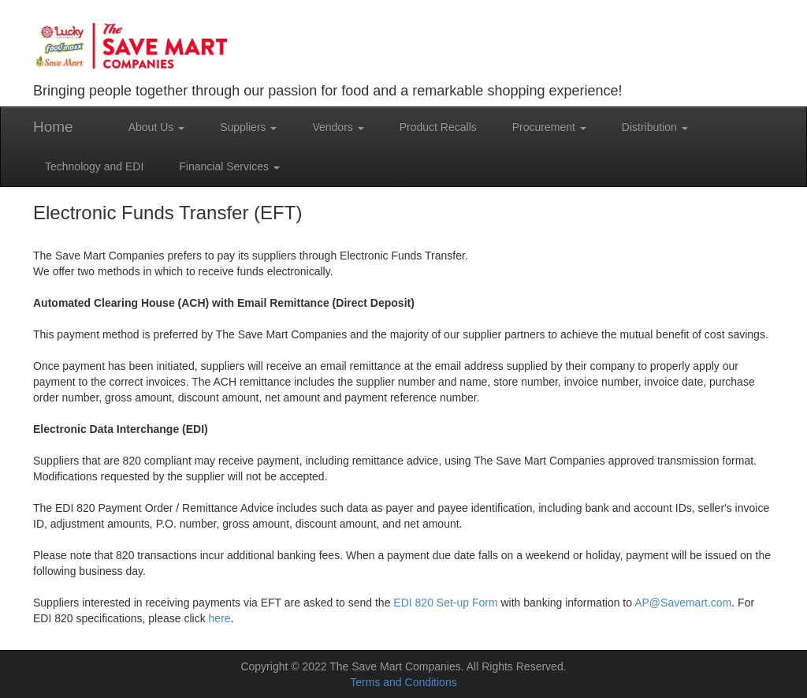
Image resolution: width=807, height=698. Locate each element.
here (220, 618)
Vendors (337, 127)
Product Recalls (438, 127)
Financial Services (229, 166)
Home (53, 126)
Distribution (655, 127)
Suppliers (248, 127)
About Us (156, 127)
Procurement (549, 127)
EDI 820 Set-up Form (445, 602)
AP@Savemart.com (682, 602)
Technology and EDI (94, 166)
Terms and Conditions (403, 682)
